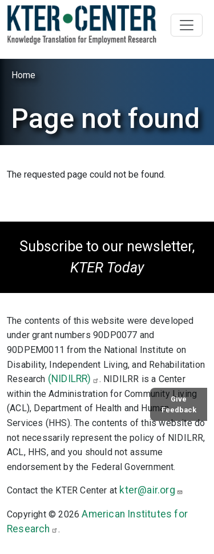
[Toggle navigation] (187, 25)
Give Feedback (178, 404)
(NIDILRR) (73, 378)
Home (23, 75)
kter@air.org (151, 490)
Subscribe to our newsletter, (107, 257)
